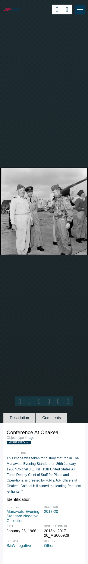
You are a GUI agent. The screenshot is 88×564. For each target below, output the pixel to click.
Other (49, 546)
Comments (51, 418)
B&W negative (19, 546)
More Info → (19, 442)
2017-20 (51, 511)
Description (19, 418)
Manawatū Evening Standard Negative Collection (23, 516)
